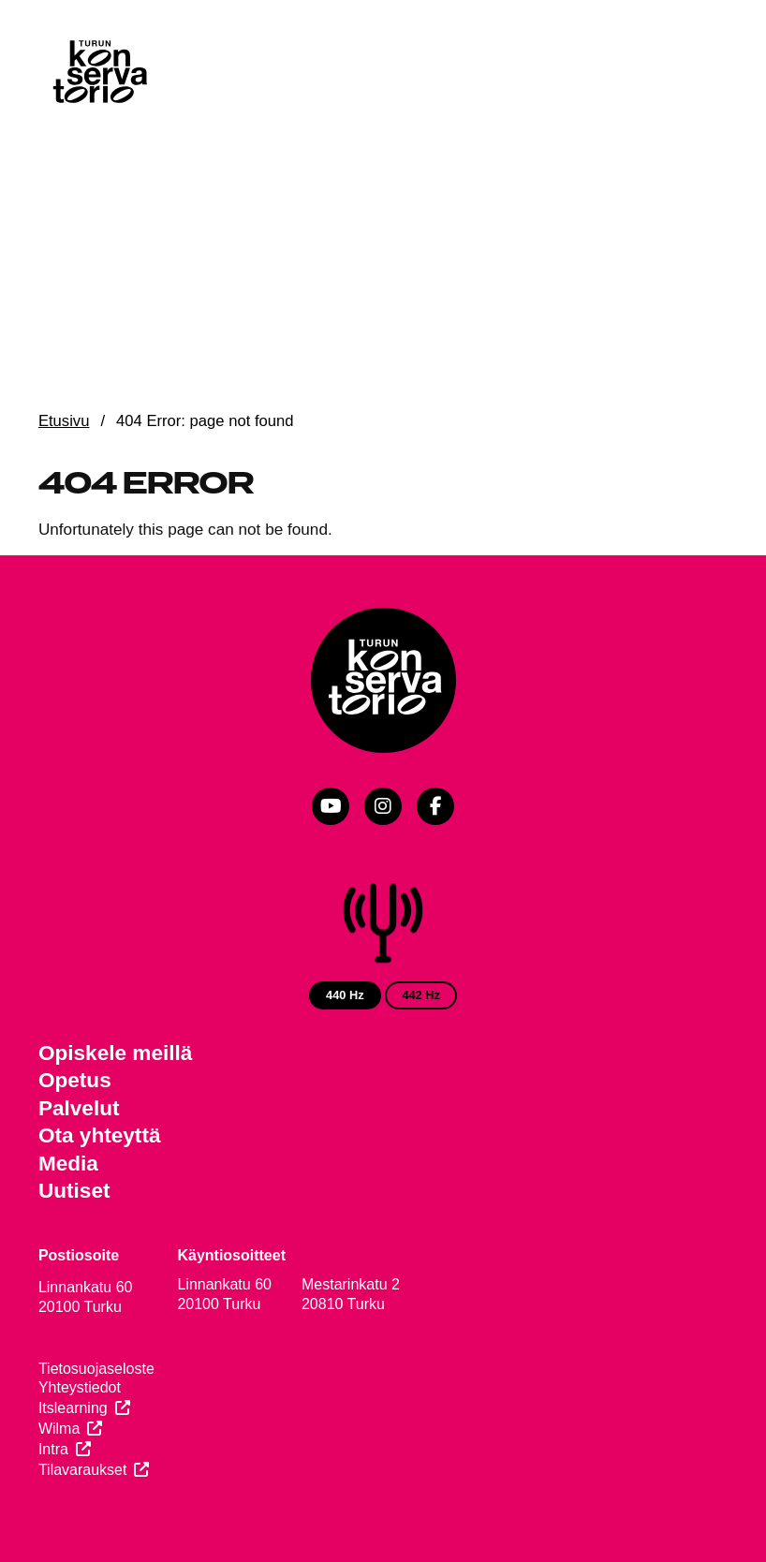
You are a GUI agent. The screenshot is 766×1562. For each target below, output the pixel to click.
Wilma (59, 1429)
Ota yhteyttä (99, 1135)
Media (68, 1163)
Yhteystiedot (79, 1387)
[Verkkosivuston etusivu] (98, 74)
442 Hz (421, 995)
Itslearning (73, 1408)
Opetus (74, 1080)
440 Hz (345, 995)
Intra (53, 1449)
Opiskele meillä (115, 1053)
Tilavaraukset (82, 1470)
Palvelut (79, 1108)
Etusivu (64, 421)
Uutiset (74, 1190)
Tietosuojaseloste (96, 1369)
